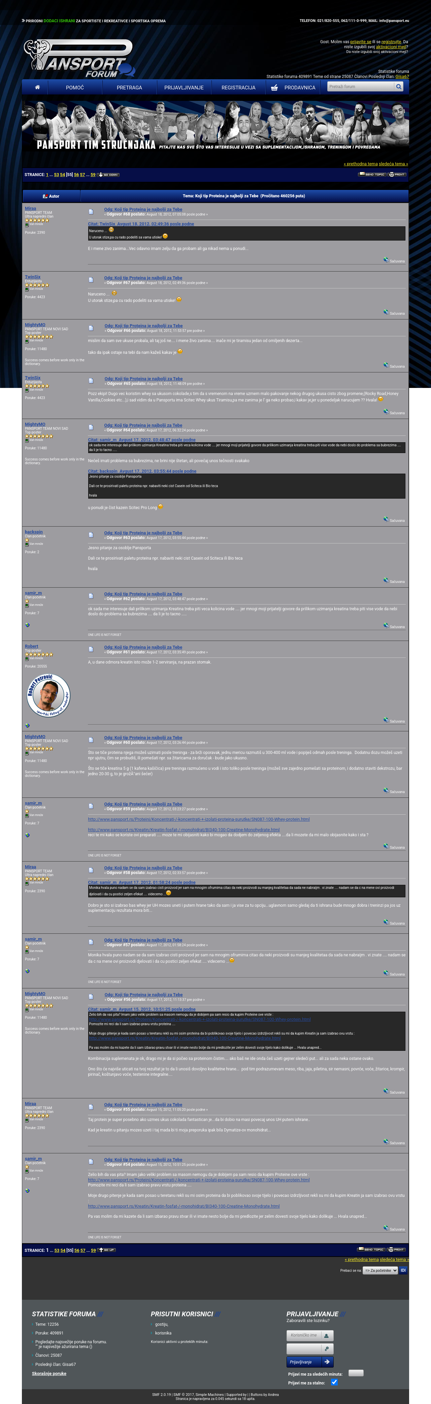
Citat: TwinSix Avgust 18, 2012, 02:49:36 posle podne (141, 223)
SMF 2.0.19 (161, 1395)
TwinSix (32, 276)
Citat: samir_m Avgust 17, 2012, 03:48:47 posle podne (141, 439)
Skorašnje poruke (49, 1373)
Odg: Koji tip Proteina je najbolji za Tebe (143, 209)
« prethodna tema (361, 163)
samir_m (33, 592)
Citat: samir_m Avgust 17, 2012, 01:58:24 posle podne (141, 882)
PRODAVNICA (291, 87)
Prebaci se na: (351, 1270)
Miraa (30, 208)
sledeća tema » (393, 163)
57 (82, 174)
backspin (34, 531)
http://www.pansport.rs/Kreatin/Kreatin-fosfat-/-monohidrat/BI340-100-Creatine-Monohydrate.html (183, 829)
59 (93, 174)
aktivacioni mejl (391, 46)
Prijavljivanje (183, 88)
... (51, 174)
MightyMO (35, 324)
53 (56, 174)
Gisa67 (402, 76)
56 (76, 174)
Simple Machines (210, 1395)
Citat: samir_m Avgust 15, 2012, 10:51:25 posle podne (141, 1009)
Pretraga (129, 88)
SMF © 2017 (183, 1395)
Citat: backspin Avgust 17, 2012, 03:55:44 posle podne (142, 471)
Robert (31, 646)
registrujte (391, 41)
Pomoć (75, 88)
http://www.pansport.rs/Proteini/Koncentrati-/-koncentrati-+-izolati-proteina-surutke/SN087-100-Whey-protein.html (198, 819)
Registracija (239, 88)
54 (62, 174)
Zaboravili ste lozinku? (308, 1320)
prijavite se (360, 41)
